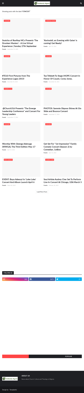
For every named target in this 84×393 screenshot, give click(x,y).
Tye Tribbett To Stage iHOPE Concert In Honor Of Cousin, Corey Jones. (62, 77)
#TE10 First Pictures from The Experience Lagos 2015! (16, 77)
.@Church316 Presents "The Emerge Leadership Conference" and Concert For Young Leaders (21, 111)
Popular (68, 356)
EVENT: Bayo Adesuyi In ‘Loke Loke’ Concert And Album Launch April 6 (19, 180)
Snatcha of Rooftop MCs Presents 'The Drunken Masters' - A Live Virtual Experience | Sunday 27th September (20, 43)
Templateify (13, 390)
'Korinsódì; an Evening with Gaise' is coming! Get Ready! (60, 42)
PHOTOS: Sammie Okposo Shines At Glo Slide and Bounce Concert (62, 110)
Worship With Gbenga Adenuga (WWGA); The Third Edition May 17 (18, 145)
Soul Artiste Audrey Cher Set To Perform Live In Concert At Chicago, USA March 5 (63, 180)
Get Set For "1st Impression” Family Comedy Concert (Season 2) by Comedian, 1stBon (60, 146)
